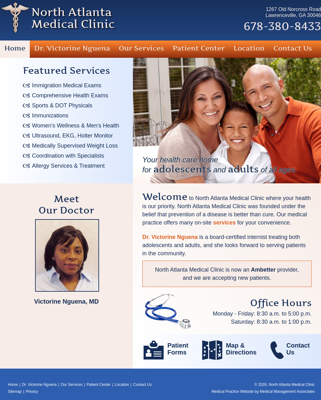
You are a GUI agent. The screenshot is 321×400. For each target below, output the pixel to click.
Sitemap (15, 391)
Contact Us (292, 48)
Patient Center (199, 48)
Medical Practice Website (233, 391)
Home (14, 48)
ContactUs (298, 349)
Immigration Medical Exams (66, 85)
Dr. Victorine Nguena (72, 48)
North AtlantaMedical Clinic (73, 18)
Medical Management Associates (287, 391)
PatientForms (177, 349)
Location (249, 48)
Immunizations (50, 115)
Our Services (141, 48)
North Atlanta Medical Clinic (292, 384)
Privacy (32, 391)
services (224, 222)
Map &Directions (241, 349)
